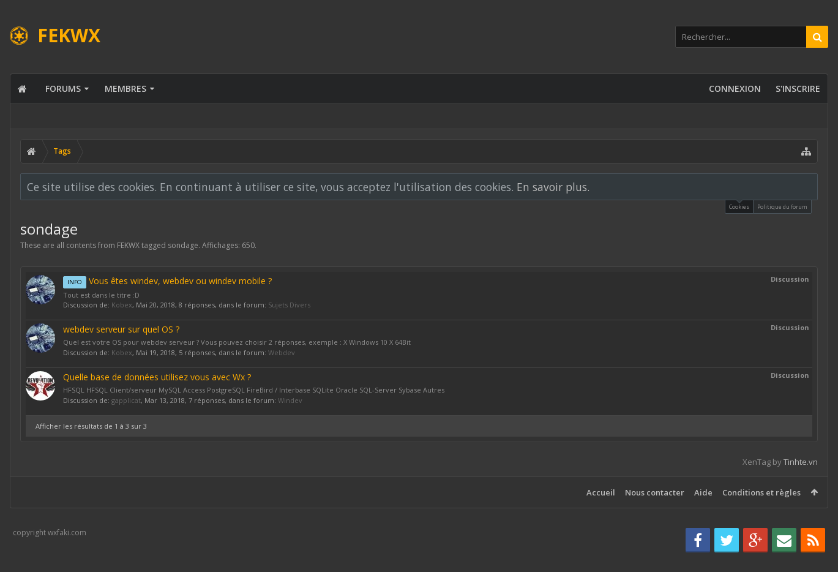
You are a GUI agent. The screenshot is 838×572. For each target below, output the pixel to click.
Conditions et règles (761, 492)
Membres (125, 88)
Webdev (281, 352)
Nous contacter (654, 492)
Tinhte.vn (801, 461)
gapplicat (126, 400)
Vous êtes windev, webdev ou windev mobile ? (167, 281)
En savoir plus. (553, 186)
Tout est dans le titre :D (101, 294)
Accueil (600, 492)
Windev (290, 400)
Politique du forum (782, 207)
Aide (703, 492)
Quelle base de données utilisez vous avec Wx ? (157, 377)
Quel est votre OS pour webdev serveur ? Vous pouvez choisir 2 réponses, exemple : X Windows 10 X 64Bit (237, 342)
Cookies (739, 205)
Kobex (121, 304)
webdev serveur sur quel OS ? (121, 329)
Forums (63, 88)
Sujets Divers (289, 304)
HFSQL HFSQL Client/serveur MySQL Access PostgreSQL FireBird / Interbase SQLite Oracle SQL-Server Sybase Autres (253, 389)
